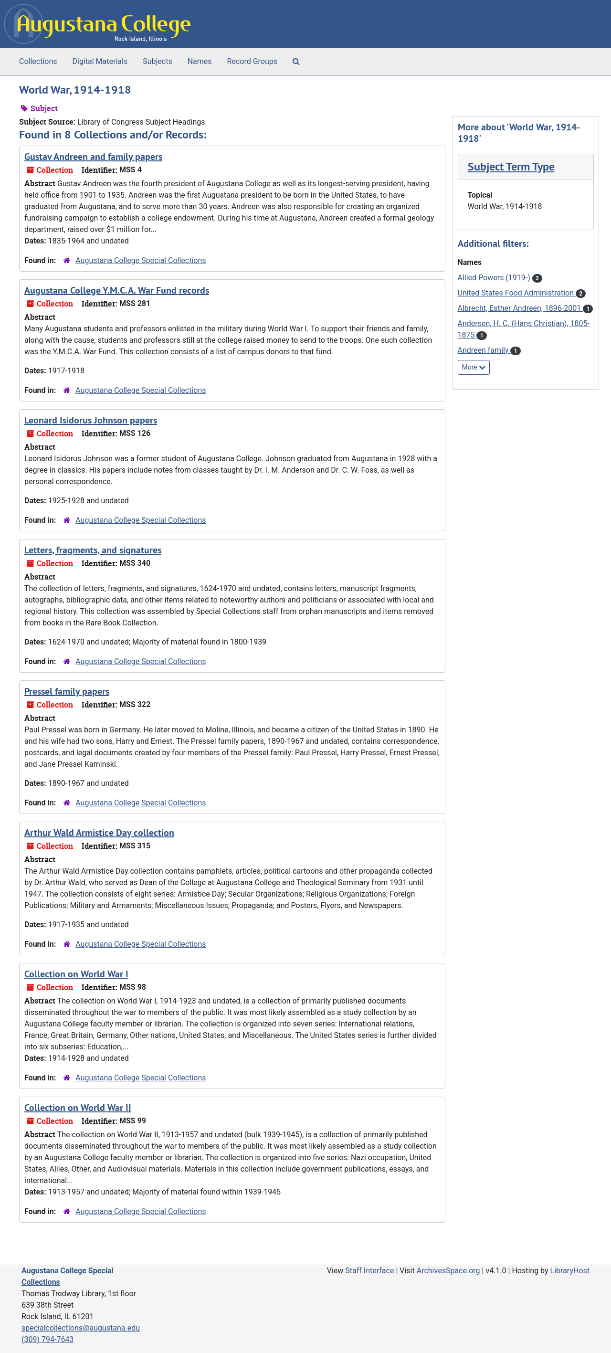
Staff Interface (369, 1270)
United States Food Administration (517, 292)
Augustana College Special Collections (140, 260)
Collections (38, 61)
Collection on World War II (77, 1107)
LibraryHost (570, 1270)
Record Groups (252, 61)
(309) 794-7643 (47, 1339)
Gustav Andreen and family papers (93, 156)
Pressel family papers (66, 691)
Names (200, 61)
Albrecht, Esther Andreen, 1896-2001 (520, 308)
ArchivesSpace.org (448, 1270)
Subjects (157, 61)
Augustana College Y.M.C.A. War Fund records (116, 290)
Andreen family (484, 350)
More (474, 367)
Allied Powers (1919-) (495, 277)
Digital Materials (100, 61)
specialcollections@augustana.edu (80, 1327)
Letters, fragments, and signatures (92, 550)
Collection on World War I (76, 974)
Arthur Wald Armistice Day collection (99, 832)
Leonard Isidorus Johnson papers (90, 420)
